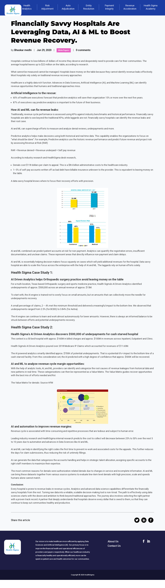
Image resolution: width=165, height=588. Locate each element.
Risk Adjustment (47, 7)
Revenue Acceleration (129, 7)
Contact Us (114, 545)
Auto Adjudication (68, 7)
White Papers (63, 50)
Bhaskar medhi (23, 50)
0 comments (83, 50)
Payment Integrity (109, 7)
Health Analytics (27, 7)
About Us (113, 541)
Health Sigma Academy (150, 7)
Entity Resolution (88, 7)
